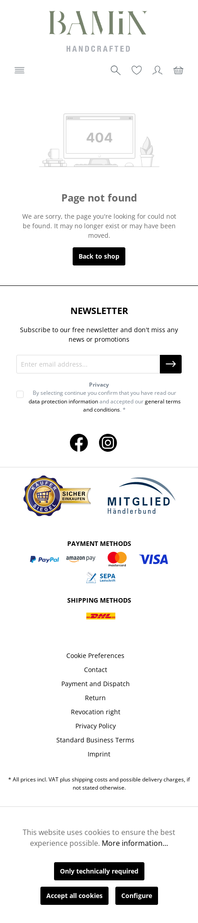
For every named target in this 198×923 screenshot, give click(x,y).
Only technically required (99, 871)
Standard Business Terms (95, 740)
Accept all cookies (74, 895)
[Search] (115, 70)
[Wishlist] (136, 70)
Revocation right (95, 711)
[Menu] (19, 70)
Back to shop (99, 256)
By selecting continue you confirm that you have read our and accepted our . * (105, 401)
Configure (136, 895)
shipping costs (90, 779)
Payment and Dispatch (95, 683)
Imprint (99, 754)
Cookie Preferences (95, 655)
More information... (135, 843)
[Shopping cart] (178, 70)
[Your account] (157, 70)
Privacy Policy (95, 726)
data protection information (63, 401)
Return (95, 697)
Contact (95, 669)
